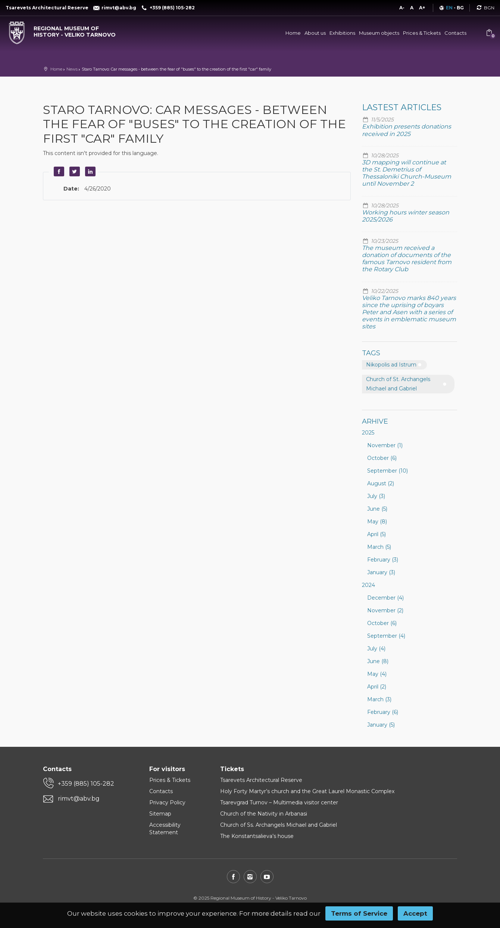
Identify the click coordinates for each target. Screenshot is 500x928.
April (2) (376, 686)
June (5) (377, 508)
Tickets (232, 769)
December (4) (385, 597)
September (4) (386, 635)
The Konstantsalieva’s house (257, 836)
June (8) (377, 661)
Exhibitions (342, 33)
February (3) (382, 559)
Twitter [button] (73, 171)
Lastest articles (401, 107)
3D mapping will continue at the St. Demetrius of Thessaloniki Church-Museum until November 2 (406, 173)
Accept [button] (415, 913)
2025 (368, 432)
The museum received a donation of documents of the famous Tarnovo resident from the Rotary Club (406, 258)
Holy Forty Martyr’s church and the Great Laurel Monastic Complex (307, 791)
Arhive (375, 421)
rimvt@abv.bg (79, 798)
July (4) (376, 648)
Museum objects (379, 33)
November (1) (385, 445)
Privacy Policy (167, 802)
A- (401, 7)
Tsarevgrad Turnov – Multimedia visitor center (279, 802)
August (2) (380, 483)
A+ (422, 7)
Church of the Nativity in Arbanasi (263, 813)
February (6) (382, 712)
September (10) (387, 470)
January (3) (381, 572)
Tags (371, 353)
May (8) (377, 521)
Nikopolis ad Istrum (391, 364)
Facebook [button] (58, 171)
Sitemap (160, 813)
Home (293, 33)
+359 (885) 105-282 (86, 783)
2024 (368, 585)
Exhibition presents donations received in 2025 (406, 130)
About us (315, 33)
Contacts (455, 33)
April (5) (376, 534)
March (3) (379, 699)
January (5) (381, 724)
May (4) (377, 674)
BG (460, 7)
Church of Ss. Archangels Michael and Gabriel (278, 825)
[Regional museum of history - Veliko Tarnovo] (62, 30)
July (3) (376, 496)
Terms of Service (359, 913)
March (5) (379, 547)
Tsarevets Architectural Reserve (261, 780)
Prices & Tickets (422, 33)
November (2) (385, 610)
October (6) (382, 458)
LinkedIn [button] (89, 171)
